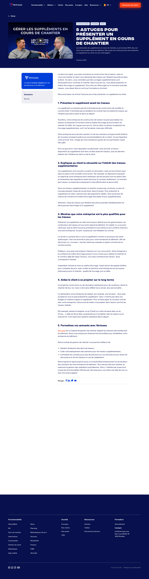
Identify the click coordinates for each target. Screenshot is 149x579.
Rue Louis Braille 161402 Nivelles (122, 535)
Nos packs (65, 531)
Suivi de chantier (14, 532)
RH (9, 528)
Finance (33, 545)
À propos (64, 524)
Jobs (63, 535)
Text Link (26, 99)
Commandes (13, 541)
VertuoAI (33, 553)
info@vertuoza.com (122, 531)
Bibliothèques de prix (38, 532)
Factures (33, 536)
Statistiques (12, 549)
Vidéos (87, 528)
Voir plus (74, 484)
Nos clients (65, 528)
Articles (87, 524)
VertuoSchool (120, 524)
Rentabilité (34, 541)
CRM (32, 549)
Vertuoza (61, 330)
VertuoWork (12, 524)
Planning (33, 528)
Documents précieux (92, 531)
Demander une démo (130, 5)
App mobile (12, 553)
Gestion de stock (14, 545)
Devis (32, 524)
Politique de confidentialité (132, 567)
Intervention (12, 536)
